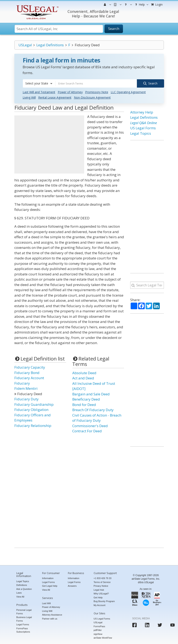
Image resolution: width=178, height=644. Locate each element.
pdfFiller (98, 630)
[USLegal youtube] (172, 625)
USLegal (25, 45)
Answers (72, 586)
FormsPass (99, 626)
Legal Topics (140, 133)
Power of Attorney (70, 92)
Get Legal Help (49, 586)
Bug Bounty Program (104, 601)
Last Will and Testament (39, 92)
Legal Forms (22, 624)
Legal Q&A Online (143, 122)
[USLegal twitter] (160, 625)
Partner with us (49, 618)
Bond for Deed (84, 404)
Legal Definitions (50, 45)
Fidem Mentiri (26, 388)
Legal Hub (99, 589)
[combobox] (39, 83)
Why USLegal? (101, 593)
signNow (98, 634)
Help (141, 4)
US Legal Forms (143, 128)
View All (20, 596)
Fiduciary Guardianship (34, 404)
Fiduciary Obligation (31, 409)
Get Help (98, 597)
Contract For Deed (87, 431)
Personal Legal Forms (24, 612)
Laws (19, 592)
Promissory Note (96, 92)
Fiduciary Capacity (29, 367)
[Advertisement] (49, 144)
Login (157, 4)
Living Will (29, 97)
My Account (100, 605)
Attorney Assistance (52, 614)
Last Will (46, 603)
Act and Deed (83, 378)
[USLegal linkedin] (147, 625)
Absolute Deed (84, 372)
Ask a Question (24, 589)
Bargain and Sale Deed (91, 393)
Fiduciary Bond (26, 372)
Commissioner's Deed (90, 425)
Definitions (21, 585)
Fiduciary (22, 383)
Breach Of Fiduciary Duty (93, 409)
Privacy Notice (101, 586)
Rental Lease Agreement (54, 97)
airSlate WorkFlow (103, 638)
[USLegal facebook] (134, 625)
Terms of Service (102, 582)
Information (48, 578)
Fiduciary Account (29, 377)
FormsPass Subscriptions (23, 630)
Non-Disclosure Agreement (92, 97)
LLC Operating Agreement (128, 92)
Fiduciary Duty (26, 399)
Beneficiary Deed (86, 399)
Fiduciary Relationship (32, 425)
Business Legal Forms (24, 619)
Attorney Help (141, 112)
